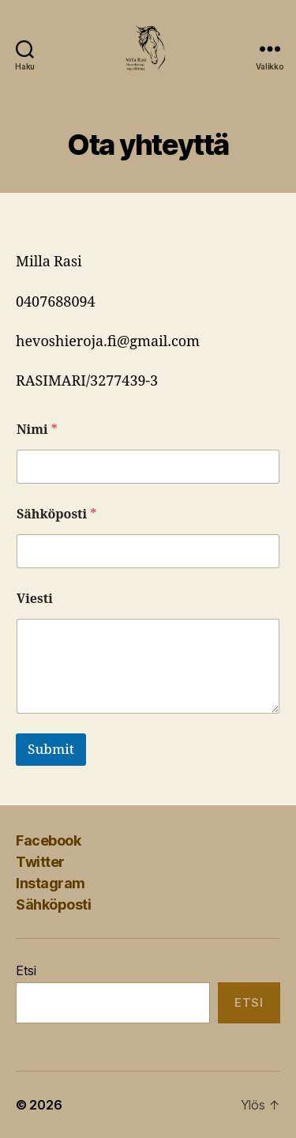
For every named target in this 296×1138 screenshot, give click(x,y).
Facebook (48, 840)
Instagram (50, 883)
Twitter (40, 862)
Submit (51, 749)
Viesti (35, 599)
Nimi (37, 430)
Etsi (26, 970)
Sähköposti (56, 514)
